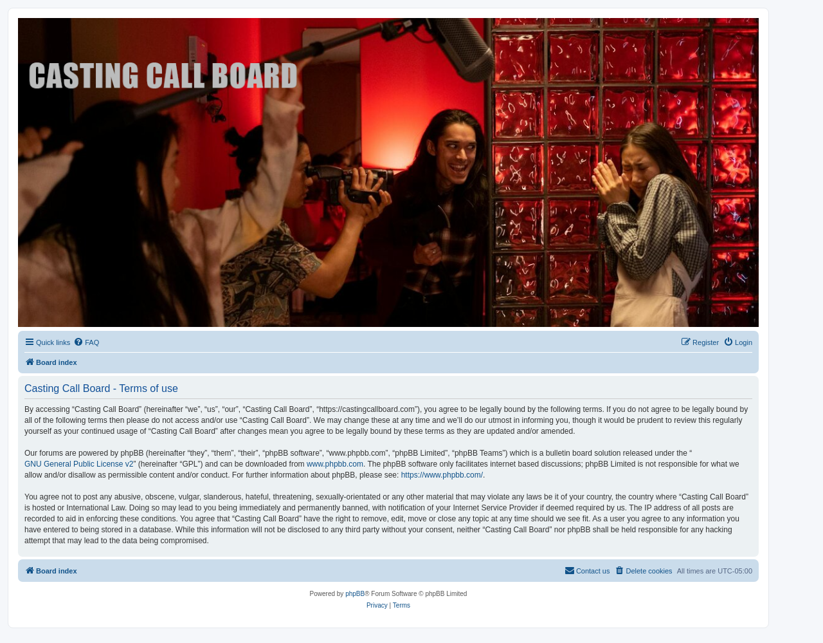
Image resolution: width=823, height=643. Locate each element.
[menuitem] (86, 342)
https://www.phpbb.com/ (442, 475)
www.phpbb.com (335, 464)
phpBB (355, 593)
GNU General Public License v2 (78, 464)
